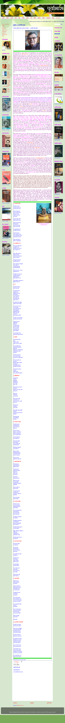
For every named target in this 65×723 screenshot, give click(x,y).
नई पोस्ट (15, 703)
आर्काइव (3, 27)
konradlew (42, 712)
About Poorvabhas (5, 24)
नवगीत (23, 17)
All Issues (58, 17)
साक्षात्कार (48, 17)
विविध (35, 17)
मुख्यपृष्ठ (32, 703)
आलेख (3, 17)
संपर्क (3, 36)
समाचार (39, 17)
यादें (31, 17)
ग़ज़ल (16, 17)
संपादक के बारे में (4, 34)
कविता (7, 17)
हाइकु (53, 17)
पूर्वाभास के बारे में (4, 30)
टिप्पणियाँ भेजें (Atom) (20, 705)
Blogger (50, 712)
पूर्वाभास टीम (4, 33)
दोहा (19, 17)
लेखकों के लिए (4, 31)
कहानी (12, 17)
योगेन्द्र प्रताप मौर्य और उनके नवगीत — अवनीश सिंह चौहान (8, 67)
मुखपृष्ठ (3, 25)
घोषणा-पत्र (3, 28)
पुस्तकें (27, 17)
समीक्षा (43, 17)
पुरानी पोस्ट (49, 703)
